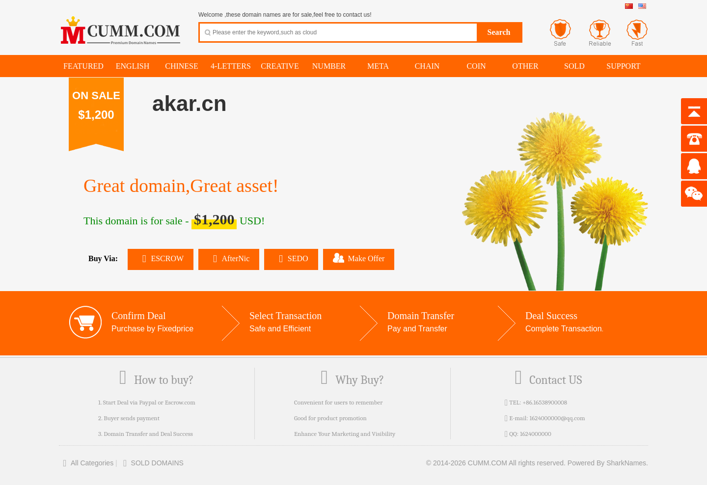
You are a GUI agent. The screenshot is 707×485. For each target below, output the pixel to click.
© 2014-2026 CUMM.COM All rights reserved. (496, 463)
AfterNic (228, 258)
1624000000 (535, 433)
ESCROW (160, 258)
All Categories (86, 463)
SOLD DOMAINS (151, 463)
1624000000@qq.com (557, 418)
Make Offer (359, 258)
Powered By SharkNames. (608, 463)
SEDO (291, 258)
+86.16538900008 (544, 402)
